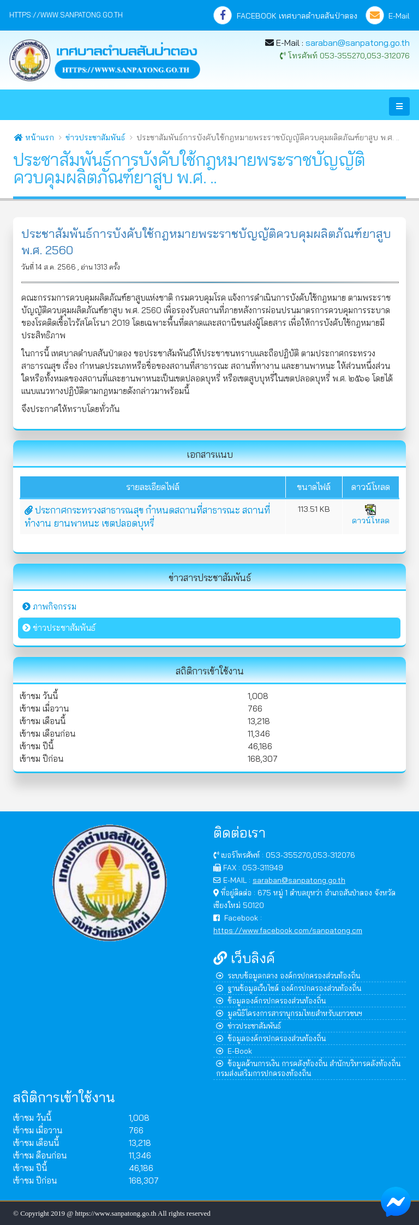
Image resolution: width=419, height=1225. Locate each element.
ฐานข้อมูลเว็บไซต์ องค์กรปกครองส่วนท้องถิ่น (288, 988)
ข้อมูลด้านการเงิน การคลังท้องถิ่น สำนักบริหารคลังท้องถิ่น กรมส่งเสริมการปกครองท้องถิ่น (308, 1068)
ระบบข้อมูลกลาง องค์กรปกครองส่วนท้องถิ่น (288, 975)
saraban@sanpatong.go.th (358, 42)
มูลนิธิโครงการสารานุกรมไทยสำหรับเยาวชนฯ (289, 1013)
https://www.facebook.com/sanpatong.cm (287, 930)
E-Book (234, 1050)
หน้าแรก (34, 137)
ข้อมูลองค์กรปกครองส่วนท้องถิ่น (271, 1000)
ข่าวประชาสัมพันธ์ (95, 137)
